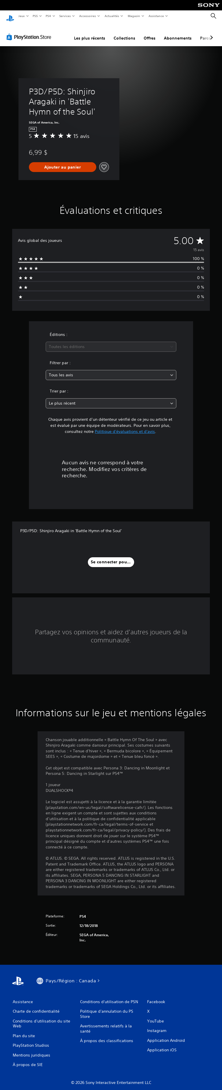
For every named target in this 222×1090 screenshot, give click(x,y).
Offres (150, 32)
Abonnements (178, 32)
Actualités (112, 16)
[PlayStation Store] (30, 31)
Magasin (134, 16)
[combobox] (111, 341)
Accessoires (87, 16)
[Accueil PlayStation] (10, 16)
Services (65, 16)
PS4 (48, 16)
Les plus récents (89, 32)
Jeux (21, 16)
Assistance (156, 16)
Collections (124, 32)
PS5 (35, 16)
